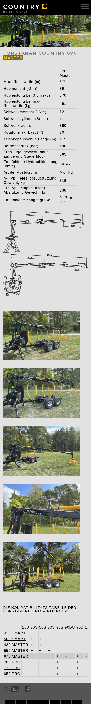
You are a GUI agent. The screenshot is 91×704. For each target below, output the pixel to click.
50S (42, 627)
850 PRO (12, 674)
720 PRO (12, 668)
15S (25, 627)
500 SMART (12, 639)
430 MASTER (12, 645)
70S (51, 627)
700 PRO (12, 662)
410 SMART (12, 633)
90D (80, 627)
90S (59, 627)
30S (34, 627)
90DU (70, 627)
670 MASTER (12, 656)
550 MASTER (12, 651)
